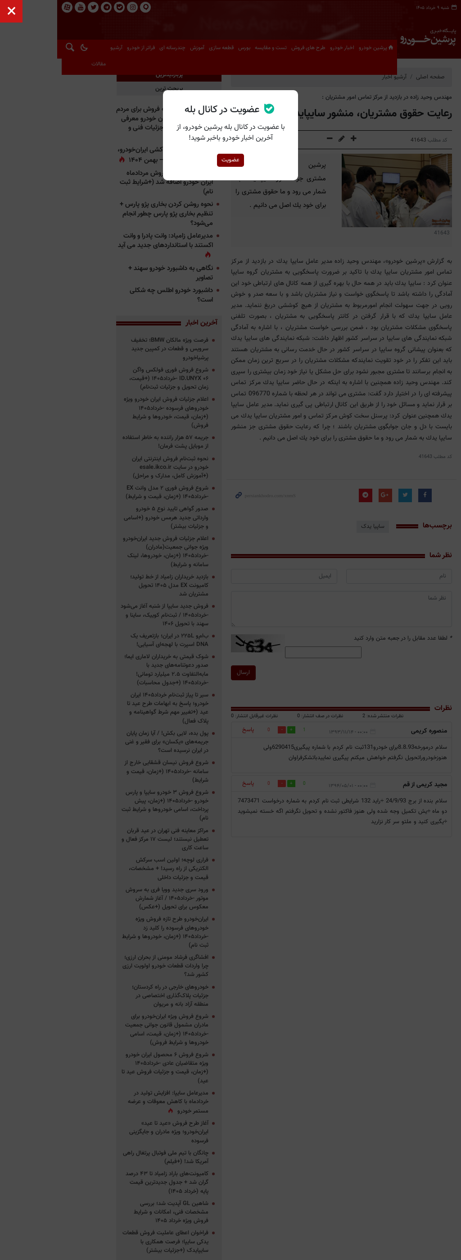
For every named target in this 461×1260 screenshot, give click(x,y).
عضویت (230, 160)
